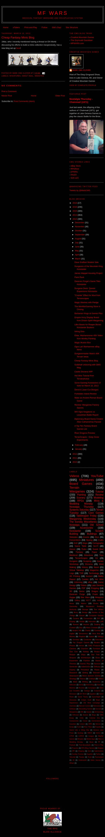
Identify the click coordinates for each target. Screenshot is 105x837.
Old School (96, 525)
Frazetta (98, 727)
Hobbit (82, 621)
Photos (72, 646)
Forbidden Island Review (85, 394)
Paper (94, 552)
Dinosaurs (73, 694)
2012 (75, 454)
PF (99, 742)
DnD (76, 543)
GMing (77, 600)
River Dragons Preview (84, 433)
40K (82, 712)
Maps (85, 543)
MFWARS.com (77, 43)
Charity (87, 630)
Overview (72, 706)
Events (86, 537)
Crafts (100, 540)
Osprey (72, 670)
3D (70, 591)
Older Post (60, 96)
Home (5, 27)
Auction (86, 624)
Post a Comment (9, 91)
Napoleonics (73, 703)
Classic (82, 615)
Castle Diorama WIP (83, 371)
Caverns (72, 648)
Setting (85, 673)
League (91, 736)
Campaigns (92, 688)
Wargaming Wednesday (82, 519)
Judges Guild (86, 700)
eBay (90, 582)
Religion (100, 748)
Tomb (90, 757)
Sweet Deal (28, 76)
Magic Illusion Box (82, 342)
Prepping (95, 588)
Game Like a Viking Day (79, 730)
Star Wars (85, 597)
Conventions (75, 540)
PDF (83, 588)
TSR (81, 573)
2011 (75, 458)
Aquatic (89, 712)
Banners (72, 688)
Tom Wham (98, 609)
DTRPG (74, 172)
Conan (85, 721)
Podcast (72, 745)
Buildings (92, 534)
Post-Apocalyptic (85, 745)
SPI (73, 751)
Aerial (81, 685)
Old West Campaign (91, 703)
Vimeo (100, 679)
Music (91, 742)
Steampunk (74, 676)
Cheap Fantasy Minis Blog (86, 360)
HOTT (88, 600)
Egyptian (93, 694)
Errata (71, 727)
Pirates (97, 652)
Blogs (94, 715)
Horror (98, 733)
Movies (72, 636)
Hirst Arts (96, 633)
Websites (39, 76)
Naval (96, 567)
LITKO (71, 736)
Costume (97, 691)
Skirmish (96, 673)
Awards (85, 715)
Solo (89, 751)
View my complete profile (82, 85)
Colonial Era (94, 718)
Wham (71, 763)
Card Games (95, 513)
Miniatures (15, 76)
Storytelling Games (85, 709)
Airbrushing (90, 685)
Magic (98, 700)
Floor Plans (88, 727)
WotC (75, 682)
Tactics (98, 754)
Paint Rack (79, 277)
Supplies (90, 754)
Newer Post (7, 96)
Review (99, 494)
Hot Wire (99, 579)
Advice (83, 603)
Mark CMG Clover (82, 70)
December (80, 222)
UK (73, 760)
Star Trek (95, 654)
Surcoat (98, 709)
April (77, 255)
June (77, 246)
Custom (72, 627)
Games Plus (85, 664)
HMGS (89, 733)
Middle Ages (90, 739)
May (77, 250)
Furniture (96, 648)
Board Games (80, 483)
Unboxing (78, 582)
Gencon (97, 664)
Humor (72, 549)
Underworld (82, 760)
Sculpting (87, 561)
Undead (92, 679)
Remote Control (84, 706)
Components (74, 721)
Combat (97, 630)
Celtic (82, 718)
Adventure (88, 555)
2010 (75, 462)
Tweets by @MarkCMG (79, 190)
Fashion (86, 660)
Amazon (72, 658)
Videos (74, 476)
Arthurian (75, 715)
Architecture (86, 658)
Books (95, 603)
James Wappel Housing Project (88, 273)
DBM (90, 724)
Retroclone (97, 706)
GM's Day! (56, 27)
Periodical (85, 670)
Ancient (89, 576)
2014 (75, 215)
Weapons (99, 597)
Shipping (81, 751)
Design (85, 612)
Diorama (88, 564)
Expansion (73, 660)
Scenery (80, 497)
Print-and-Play (30, 27)
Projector (75, 748)
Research (73, 673)
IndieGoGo (85, 667)
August (78, 238)
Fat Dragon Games (81, 642)
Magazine (94, 570)
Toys (101, 555)
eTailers (16, 27)
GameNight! (96, 697)
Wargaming (73, 712)
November (80, 226)
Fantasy (79, 552)
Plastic (97, 670)
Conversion (88, 618)
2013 (75, 219)
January (79, 449)
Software (72, 709)
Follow (44, 27)
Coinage (87, 691)
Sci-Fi (95, 546)
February (79, 445)
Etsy (81, 627)
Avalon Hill (76, 630)
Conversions (96, 721)
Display (72, 621)
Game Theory (83, 697)
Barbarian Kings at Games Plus (88, 313)
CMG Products (94, 646)
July (77, 242)
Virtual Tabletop (76, 570)
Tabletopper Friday (86, 515)
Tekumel (72, 757)
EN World (83, 694)
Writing (85, 682)
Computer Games (96, 615)
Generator (73, 667)
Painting (81, 494)
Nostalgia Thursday (81, 506)
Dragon (95, 591)
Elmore (98, 724)
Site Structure (72, 27)
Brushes (82, 688)
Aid (102, 627)
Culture (82, 724)
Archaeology (98, 712)
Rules (84, 549)
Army (76, 612)
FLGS (79, 727)
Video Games (95, 760)
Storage (85, 609)
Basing (89, 540)
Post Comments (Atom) (24, 101)
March (78, 259)
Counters (72, 724)
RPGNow (75, 169)
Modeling (98, 497)
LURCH (81, 736)
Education (99, 639)
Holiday (86, 652)
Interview (92, 621)
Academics (96, 682)
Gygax (72, 597)
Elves (97, 658)
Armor (81, 646)
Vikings (100, 636)
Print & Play (98, 745)
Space (91, 636)
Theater (81, 757)
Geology (81, 733)
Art (96, 558)
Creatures (87, 639)
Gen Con (73, 652)
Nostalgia (74, 525)
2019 (75, 203)
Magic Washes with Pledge (86, 302)
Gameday (73, 606)
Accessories (86, 527)
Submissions (98, 751)
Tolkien (83, 585)
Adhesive (72, 685)
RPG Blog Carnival (88, 748)
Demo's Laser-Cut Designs (86, 390)
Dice (97, 537)
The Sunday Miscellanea (83, 521)
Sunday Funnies (78, 754)
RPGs (80, 500)
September (80, 234)
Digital (71, 633)
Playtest (82, 636)
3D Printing (74, 576)
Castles (85, 579)
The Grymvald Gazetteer (82, 40)
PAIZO (74, 175)
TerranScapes (81, 558)
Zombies (76, 639)
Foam (95, 594)
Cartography (97, 543)
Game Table (80, 546)
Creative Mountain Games (82, 37)
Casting (97, 624)
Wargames (77, 491)
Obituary (97, 667)
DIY (98, 618)
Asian (99, 685)
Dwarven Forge (77, 594)
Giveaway (73, 700)
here (18, 48)
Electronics (83, 633)
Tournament (99, 757)
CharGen (84, 648)
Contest (76, 618)
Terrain (74, 487)
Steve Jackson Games (91, 676)
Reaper (72, 654)
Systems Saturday (79, 509)
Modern (97, 642)
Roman (76, 624)
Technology (94, 573)
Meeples (81, 739)
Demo (81, 591)
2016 (75, 207)
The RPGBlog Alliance (52, 828)
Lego (71, 573)
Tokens (82, 679)
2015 (75, 211)
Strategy (72, 679)
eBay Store (76, 166)
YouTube (97, 476)
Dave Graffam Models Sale (86, 262)
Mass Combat (91, 627)
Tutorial (99, 491)
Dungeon (73, 561)
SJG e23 (75, 178)
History (85, 567)
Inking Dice (79, 331)
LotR (101, 621)
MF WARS (52, 13)
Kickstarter (75, 531)
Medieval (73, 555)
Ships (83, 654)
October (79, 230)
